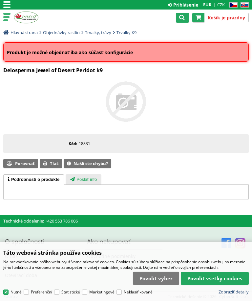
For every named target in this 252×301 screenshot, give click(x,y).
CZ (232, 5)
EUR (207, 5)
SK (243, 5)
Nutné (16, 292)
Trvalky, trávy (98, 32)
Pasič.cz (33, 17)
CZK (221, 5)
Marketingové (102, 292)
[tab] (33, 179)
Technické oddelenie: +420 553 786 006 (40, 221)
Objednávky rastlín (61, 32)
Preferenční (41, 292)
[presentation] (34, 179)
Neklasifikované (138, 292)
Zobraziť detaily (234, 292)
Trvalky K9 (126, 32)
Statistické (70, 292)
